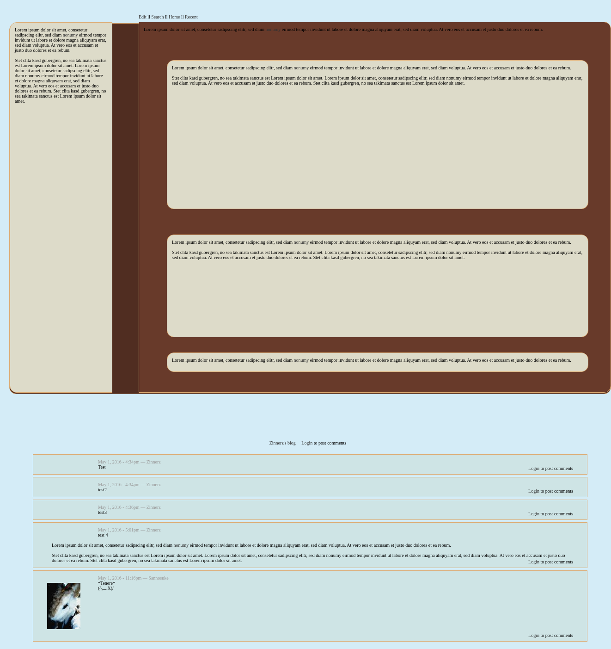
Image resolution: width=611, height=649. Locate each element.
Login (306, 442)
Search (157, 16)
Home (174, 16)
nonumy (70, 34)
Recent (191, 16)
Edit (143, 16)
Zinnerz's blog (282, 442)
